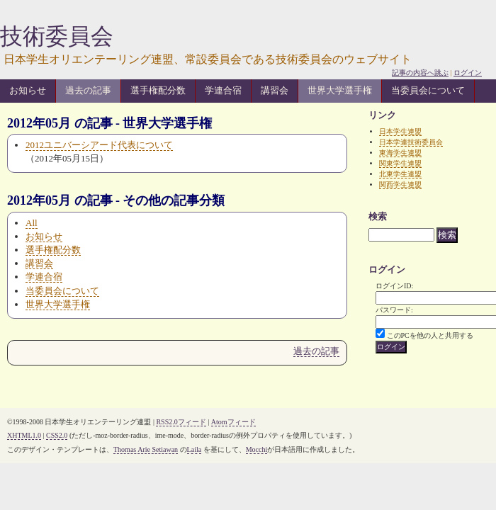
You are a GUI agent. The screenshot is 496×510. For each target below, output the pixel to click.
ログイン (467, 72)
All (32, 222)
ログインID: (394, 286)
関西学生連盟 (400, 184)
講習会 (274, 90)
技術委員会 (56, 36)
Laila (194, 449)
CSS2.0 (56, 435)
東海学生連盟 (400, 153)
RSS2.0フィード (180, 422)
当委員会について (428, 90)
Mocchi (257, 449)
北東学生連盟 (400, 174)
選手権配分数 (158, 90)
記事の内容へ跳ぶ (420, 72)
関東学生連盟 (400, 163)
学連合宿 (223, 90)
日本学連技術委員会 (411, 142)
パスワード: (394, 310)
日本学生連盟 (400, 131)
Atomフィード (233, 422)
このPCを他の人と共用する (430, 335)
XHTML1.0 (24, 435)
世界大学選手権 (340, 90)
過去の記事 (88, 90)
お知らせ (27, 90)
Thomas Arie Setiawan (145, 449)
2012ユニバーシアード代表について (99, 145)
